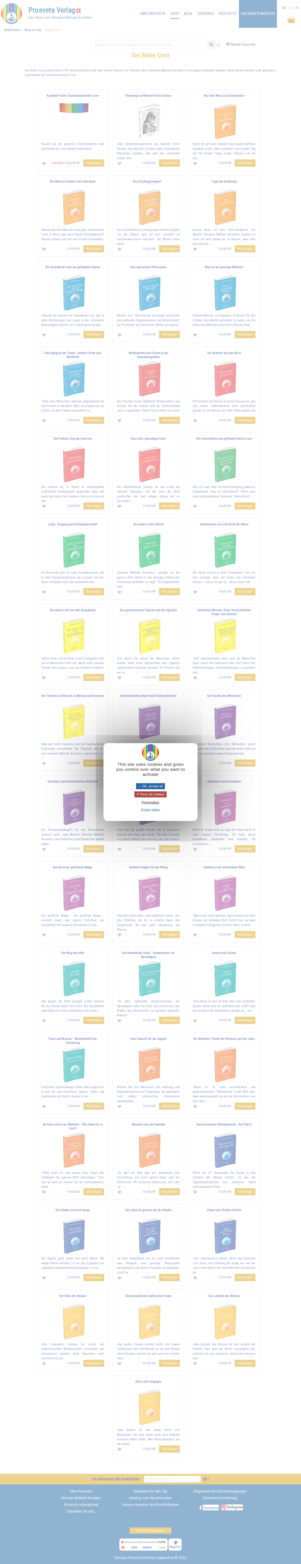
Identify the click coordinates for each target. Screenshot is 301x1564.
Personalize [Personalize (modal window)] (150, 802)
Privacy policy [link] (150, 809)
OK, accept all (150, 786)
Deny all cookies (150, 794)
